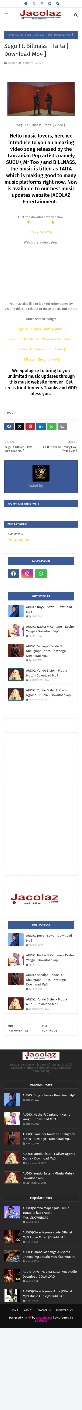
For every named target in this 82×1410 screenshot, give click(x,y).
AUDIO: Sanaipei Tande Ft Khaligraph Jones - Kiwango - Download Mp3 (47, 651)
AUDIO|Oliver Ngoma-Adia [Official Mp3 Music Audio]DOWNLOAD (47, 1293)
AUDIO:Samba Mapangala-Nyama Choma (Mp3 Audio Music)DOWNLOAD (49, 1254)
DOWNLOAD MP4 (41, 232)
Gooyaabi (41, 1320)
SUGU (19, 34)
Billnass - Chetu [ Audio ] (41, 359)
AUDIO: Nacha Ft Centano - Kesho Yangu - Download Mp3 (50, 629)
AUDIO (12, 1026)
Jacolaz (12, 62)
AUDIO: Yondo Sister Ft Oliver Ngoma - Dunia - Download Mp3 (49, 692)
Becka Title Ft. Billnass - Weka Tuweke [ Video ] (41, 339)
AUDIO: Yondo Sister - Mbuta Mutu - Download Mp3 (46, 673)
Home (10, 34)
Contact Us (44, 1310)
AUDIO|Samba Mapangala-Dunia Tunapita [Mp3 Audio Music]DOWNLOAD (46, 1212)
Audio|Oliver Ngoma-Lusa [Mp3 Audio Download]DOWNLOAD (50, 1274)
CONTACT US (49, 1030)
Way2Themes (44, 1317)
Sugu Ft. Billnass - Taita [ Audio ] (41, 329)
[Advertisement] (45, 748)
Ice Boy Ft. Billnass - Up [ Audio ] (41, 349)
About (27, 1310)
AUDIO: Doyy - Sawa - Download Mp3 (49, 609)
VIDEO (45, 1026)
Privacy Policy (64, 1310)
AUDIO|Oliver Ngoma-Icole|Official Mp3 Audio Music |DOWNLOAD (47, 1234)
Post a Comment (18, 540)
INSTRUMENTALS (18, 1030)
